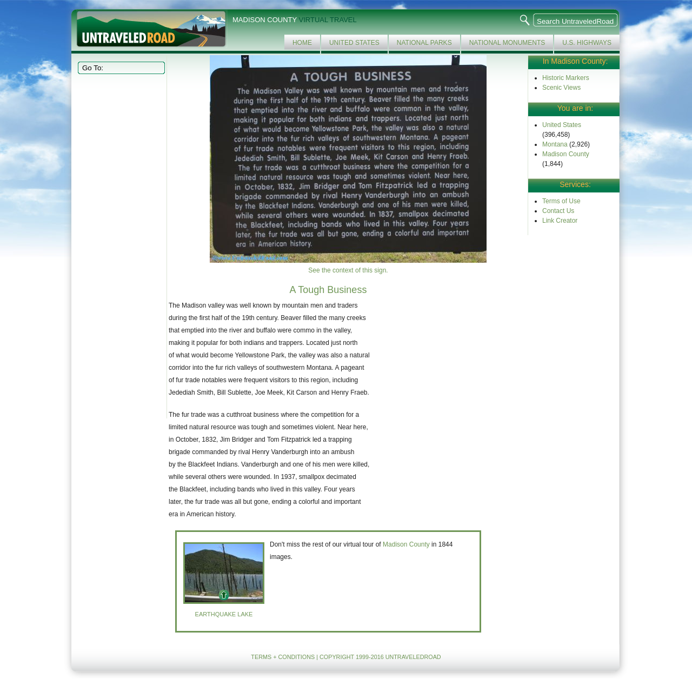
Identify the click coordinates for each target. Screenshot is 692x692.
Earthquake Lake (224, 614)
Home (302, 42)
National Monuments (507, 42)
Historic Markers (565, 78)
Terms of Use (561, 201)
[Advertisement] (120, 245)
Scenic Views (561, 87)
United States (354, 42)
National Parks (424, 42)
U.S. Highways (586, 42)
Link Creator (559, 220)
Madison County (565, 154)
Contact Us (558, 211)
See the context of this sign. (348, 270)
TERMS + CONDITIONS (283, 657)
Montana (555, 144)
